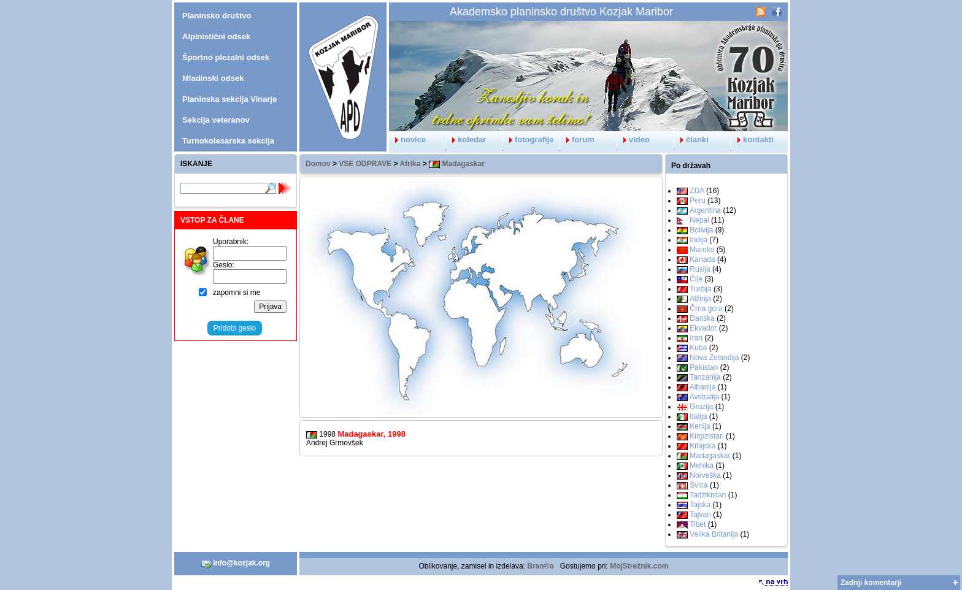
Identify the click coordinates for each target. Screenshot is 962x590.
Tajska (700, 504)
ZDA (697, 190)
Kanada (702, 259)
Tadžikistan (708, 495)
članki (691, 139)
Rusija (700, 269)
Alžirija (700, 298)
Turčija (701, 289)
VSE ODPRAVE (365, 163)
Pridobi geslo (235, 328)
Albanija (703, 387)
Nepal (699, 220)
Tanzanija (705, 377)
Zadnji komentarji (871, 582)
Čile (696, 279)
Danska (702, 318)
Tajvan (700, 514)
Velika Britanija (714, 534)
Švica (698, 485)
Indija (698, 240)
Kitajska (702, 446)
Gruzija (701, 406)
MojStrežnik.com (639, 566)
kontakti (752, 139)
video (633, 139)
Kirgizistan (706, 436)
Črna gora (706, 308)
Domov (318, 163)
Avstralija (704, 397)
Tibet (698, 524)
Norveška (705, 475)
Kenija (700, 426)
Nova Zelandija (714, 357)
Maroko (702, 249)
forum (577, 139)
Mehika (702, 465)
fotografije (528, 139)
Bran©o (540, 566)
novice (407, 139)
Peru (697, 200)
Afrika (409, 163)
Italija (698, 416)
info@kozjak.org (235, 564)
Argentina (705, 210)
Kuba (698, 347)
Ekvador (703, 328)
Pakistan (704, 367)
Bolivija (701, 230)
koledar (466, 139)
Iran (696, 338)
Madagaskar (457, 163)
